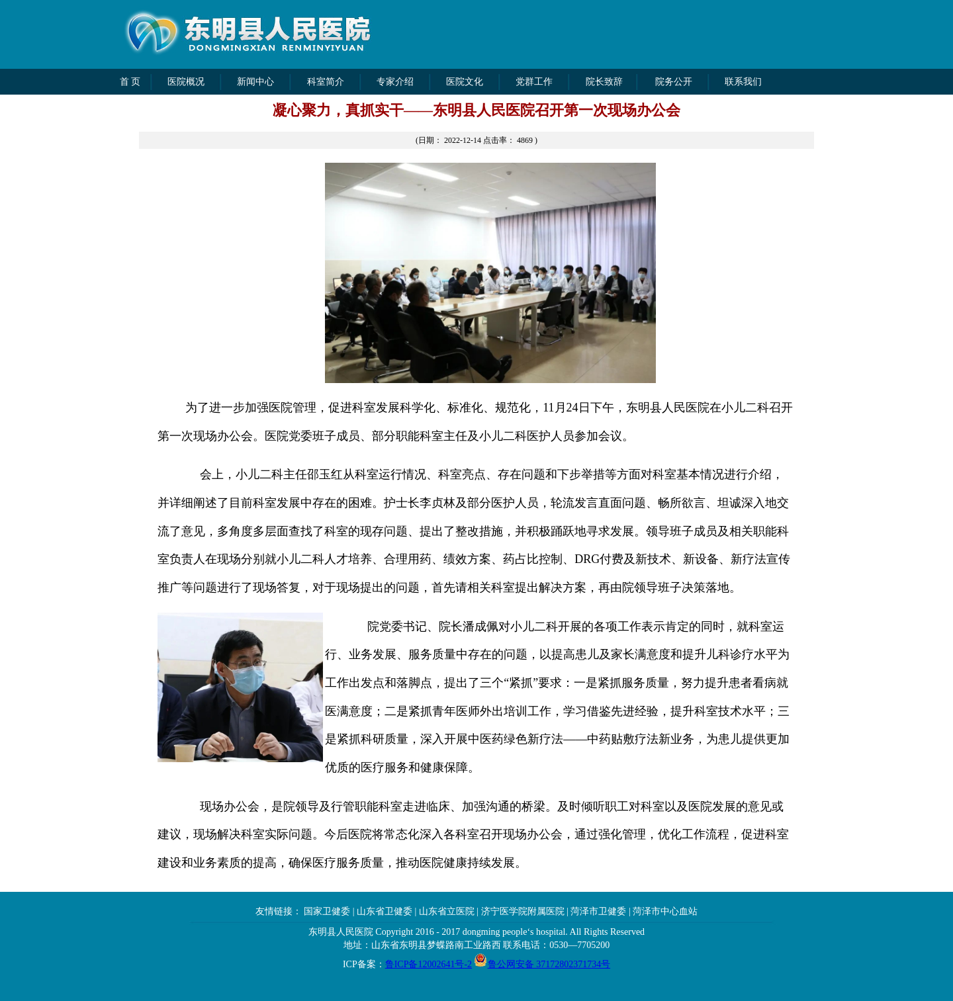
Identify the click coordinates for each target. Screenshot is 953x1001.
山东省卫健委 (384, 911)
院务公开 (673, 82)
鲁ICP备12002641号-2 (428, 964)
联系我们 (743, 82)
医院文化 (464, 82)
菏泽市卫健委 (598, 911)
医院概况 (185, 82)
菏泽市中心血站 (665, 911)
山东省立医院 (447, 911)
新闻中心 (255, 82)
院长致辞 (604, 82)
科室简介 (325, 82)
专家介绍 (395, 82)
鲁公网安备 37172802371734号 (549, 964)
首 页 (130, 82)
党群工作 (534, 82)
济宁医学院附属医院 (523, 911)
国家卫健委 (326, 911)
